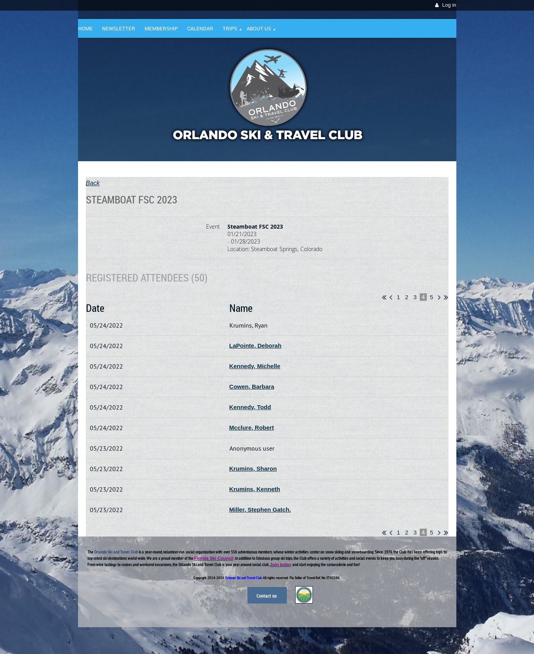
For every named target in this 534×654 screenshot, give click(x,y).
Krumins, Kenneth (254, 489)
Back (93, 183)
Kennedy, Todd (250, 407)
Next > (439, 297)
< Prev (391, 297)
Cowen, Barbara (251, 386)
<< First (384, 297)
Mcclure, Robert (251, 427)
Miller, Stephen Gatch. (260, 509)
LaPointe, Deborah (255, 345)
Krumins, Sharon (253, 468)
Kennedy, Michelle (255, 366)
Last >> (446, 297)
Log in (449, 5)
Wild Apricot (388, 638)
